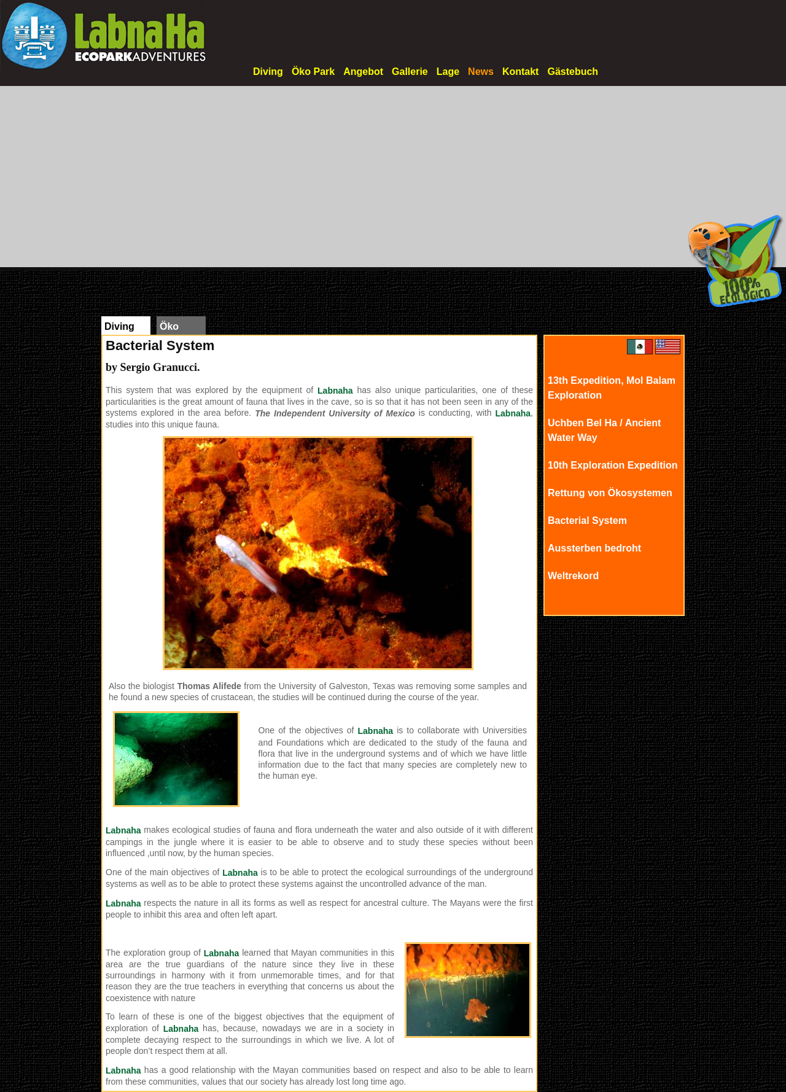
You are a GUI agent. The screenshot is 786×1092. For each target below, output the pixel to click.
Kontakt (520, 71)
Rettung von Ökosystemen (610, 493)
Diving (268, 71)
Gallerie (410, 71)
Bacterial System (587, 520)
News (481, 71)
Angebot (363, 71)
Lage (448, 71)
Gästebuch (572, 71)
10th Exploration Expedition (613, 465)
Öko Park (313, 71)
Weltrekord (573, 576)
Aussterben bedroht (594, 548)
